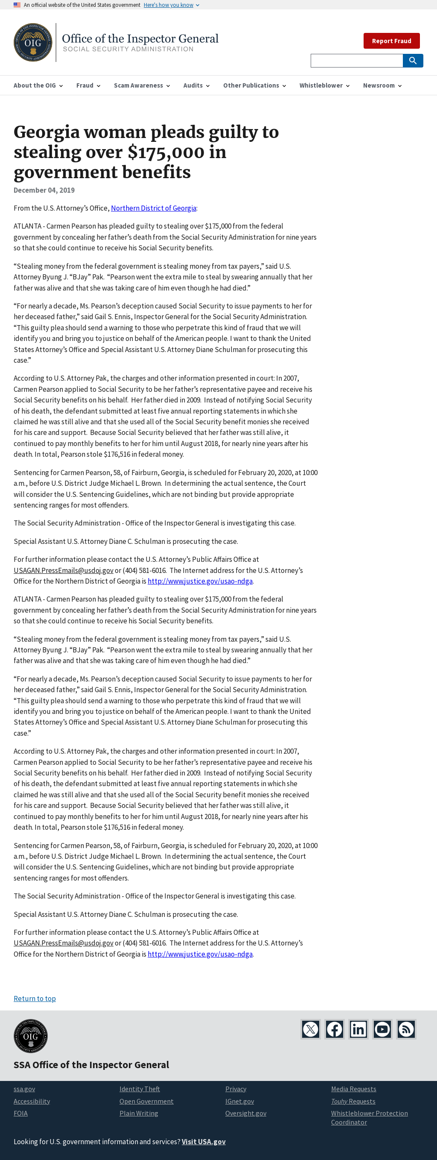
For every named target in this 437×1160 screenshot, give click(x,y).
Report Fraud (391, 41)
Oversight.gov (245, 1113)
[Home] (116, 56)
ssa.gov (24, 1088)
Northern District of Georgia (153, 208)
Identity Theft (139, 1088)
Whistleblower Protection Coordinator (369, 1117)
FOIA (21, 1113)
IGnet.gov (239, 1101)
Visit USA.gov (204, 1141)
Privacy (235, 1088)
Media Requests (353, 1088)
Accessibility (32, 1101)
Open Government (146, 1101)
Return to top (35, 998)
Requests (353, 1101)
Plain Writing (138, 1113)
